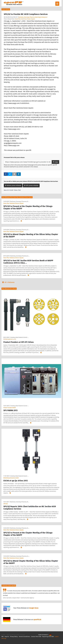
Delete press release (13, 185)
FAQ (2, 636)
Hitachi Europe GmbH (9, 407)
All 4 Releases (7, 282)
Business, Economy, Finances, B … (19, 201)
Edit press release (31, 185)
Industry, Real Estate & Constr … (19, 337)
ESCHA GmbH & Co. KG (9, 339)
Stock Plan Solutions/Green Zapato (25, 19)
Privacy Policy (14, 636)
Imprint (7, 636)
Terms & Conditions (24, 636)
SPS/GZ (5, 503)
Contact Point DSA (36, 636)
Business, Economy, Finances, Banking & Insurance (32, 17)
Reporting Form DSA (48, 636)
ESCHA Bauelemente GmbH (11, 478)
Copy (55, 162)
